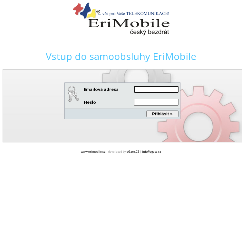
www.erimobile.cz (93, 152)
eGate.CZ (133, 152)
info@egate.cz (151, 152)
